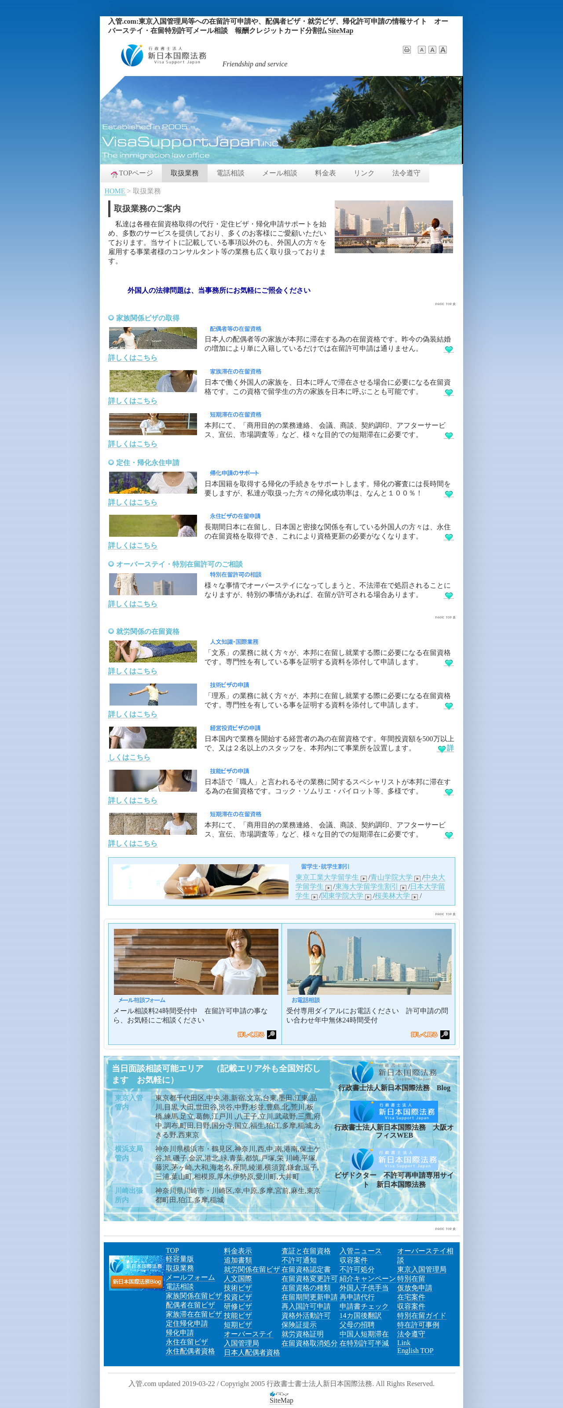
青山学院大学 (396, 877)
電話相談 (230, 173)
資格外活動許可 (306, 1315)
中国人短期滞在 (364, 1334)
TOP (172, 1250)
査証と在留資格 (306, 1251)
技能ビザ (238, 1315)
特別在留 (411, 1278)
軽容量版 (180, 1258)
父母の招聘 (357, 1324)
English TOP (415, 1350)
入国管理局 (241, 1343)
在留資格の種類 (306, 1288)
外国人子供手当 (364, 1288)
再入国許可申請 (306, 1306)
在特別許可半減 (364, 1343)
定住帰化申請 (187, 1323)
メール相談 (279, 173)
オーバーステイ (248, 1334)
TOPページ (132, 173)
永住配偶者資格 (190, 1351)
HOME (115, 191)
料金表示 (238, 1251)
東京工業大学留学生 (332, 877)
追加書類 (238, 1260)
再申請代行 (357, 1297)
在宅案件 (411, 1297)
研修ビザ (238, 1306)
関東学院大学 (347, 896)
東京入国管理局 (421, 1269)
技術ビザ (238, 1288)
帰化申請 (180, 1332)
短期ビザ (238, 1324)
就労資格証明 (303, 1334)
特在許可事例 (418, 1324)
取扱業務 (185, 173)
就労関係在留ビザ (252, 1269)
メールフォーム (190, 1277)
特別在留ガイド (421, 1315)
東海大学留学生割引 (371, 887)
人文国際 (238, 1278)
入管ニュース (361, 1251)
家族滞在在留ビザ (194, 1314)
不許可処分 (357, 1269)
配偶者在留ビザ (190, 1305)
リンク (364, 173)
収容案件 (354, 1260)
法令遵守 (406, 173)
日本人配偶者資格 (252, 1352)
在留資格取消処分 (310, 1343)
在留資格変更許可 (310, 1278)
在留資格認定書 (306, 1269)
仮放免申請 (414, 1288)
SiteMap (341, 30)
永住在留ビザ (187, 1342)
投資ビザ (238, 1297)
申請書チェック (364, 1306)
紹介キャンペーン (368, 1278)
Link (403, 1342)
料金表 (325, 173)
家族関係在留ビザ (194, 1295)
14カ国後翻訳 (361, 1315)
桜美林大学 (397, 896)
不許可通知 (299, 1260)
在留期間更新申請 (310, 1297)
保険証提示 (299, 1324)
